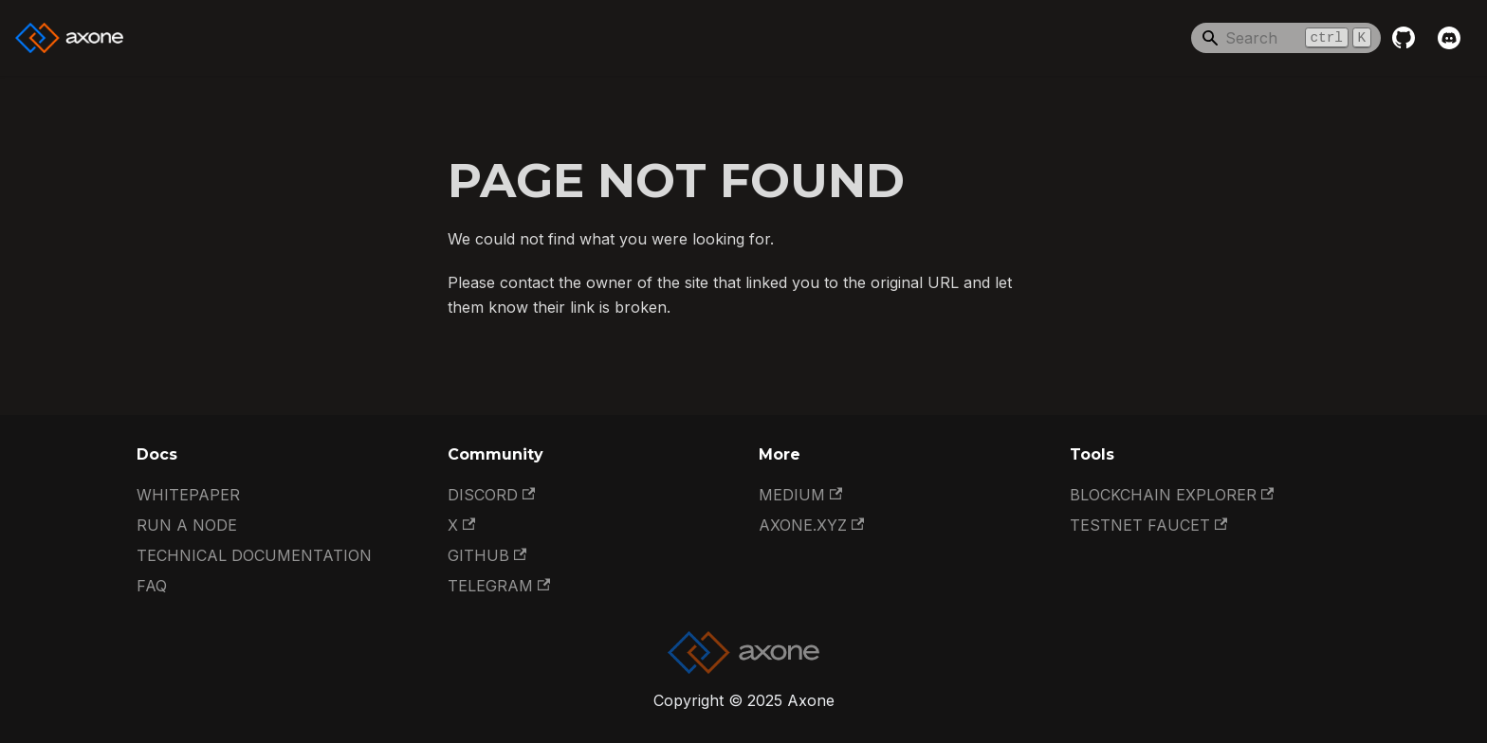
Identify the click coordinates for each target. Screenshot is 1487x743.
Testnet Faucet (1148, 525)
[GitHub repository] (1403, 38)
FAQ (152, 585)
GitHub (487, 555)
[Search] (1286, 38)
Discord (491, 494)
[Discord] (1449, 38)
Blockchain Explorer (1172, 494)
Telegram (499, 585)
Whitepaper (188, 494)
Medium (800, 494)
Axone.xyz (811, 525)
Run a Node (187, 525)
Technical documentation (254, 555)
